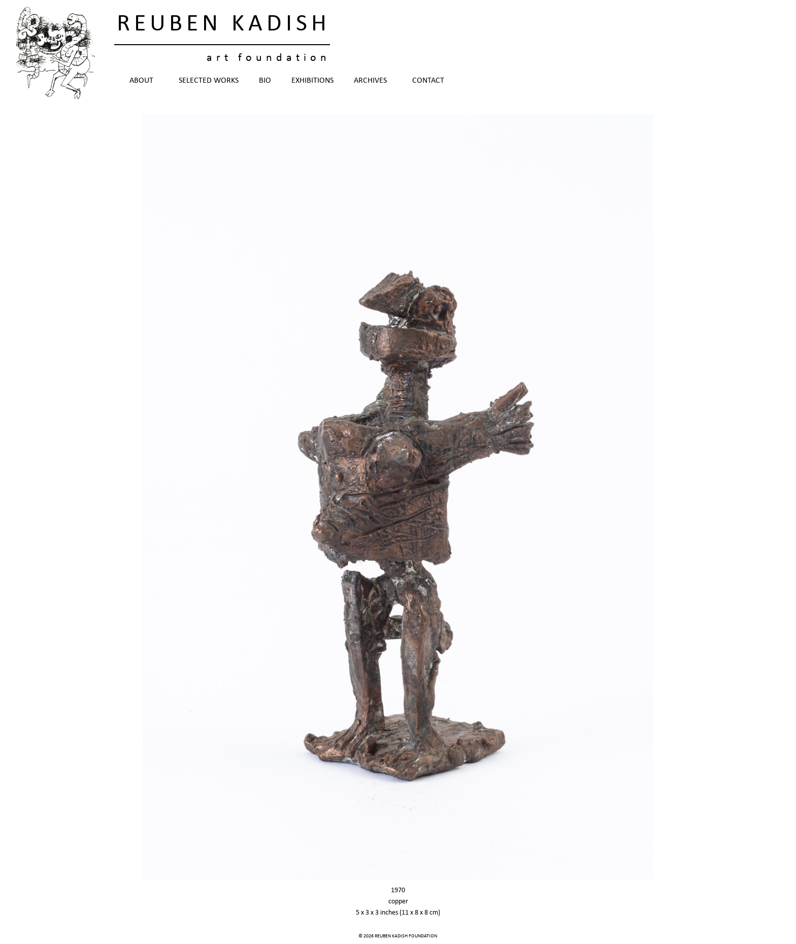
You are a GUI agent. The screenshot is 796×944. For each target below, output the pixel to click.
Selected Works (209, 81)
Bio (265, 81)
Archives (373, 81)
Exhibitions (312, 81)
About (143, 81)
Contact (428, 81)
